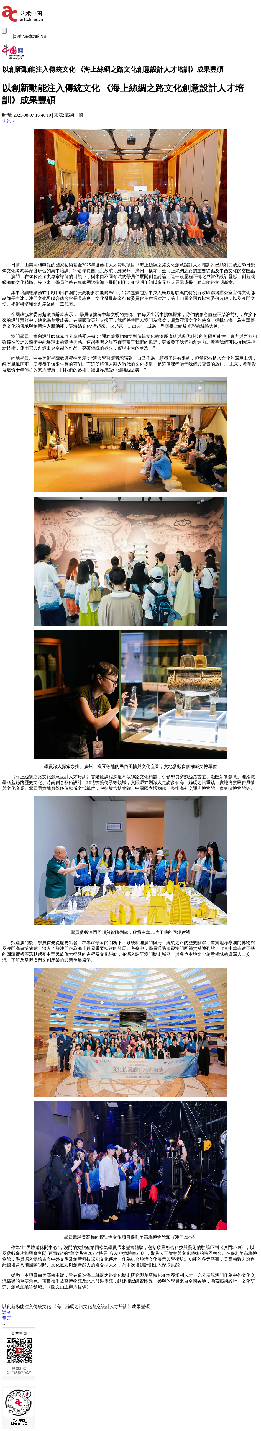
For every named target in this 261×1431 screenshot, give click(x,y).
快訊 (6, 121)
